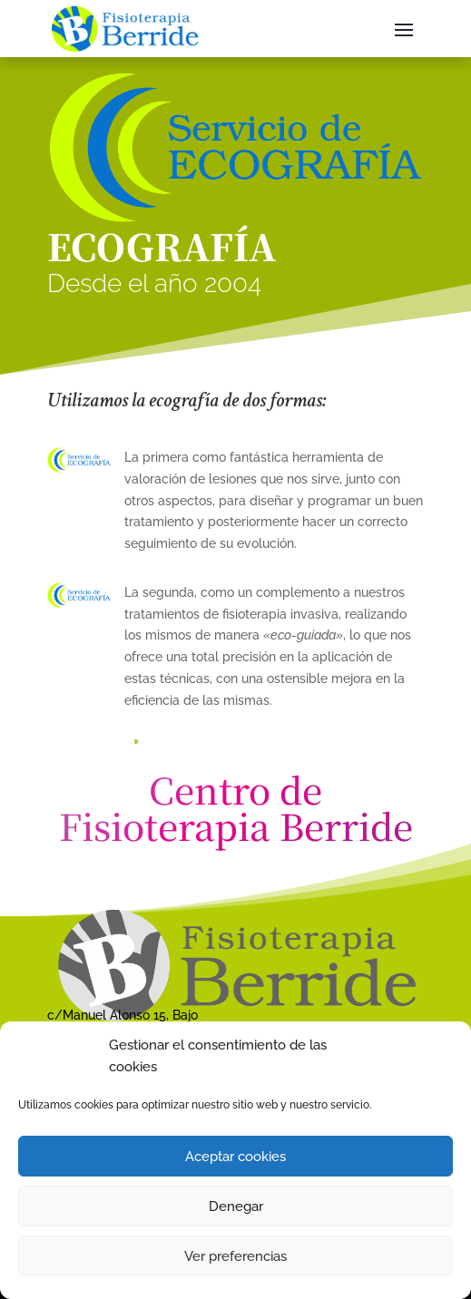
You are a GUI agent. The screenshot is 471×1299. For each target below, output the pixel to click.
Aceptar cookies (235, 1156)
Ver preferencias (235, 1256)
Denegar (236, 1206)
